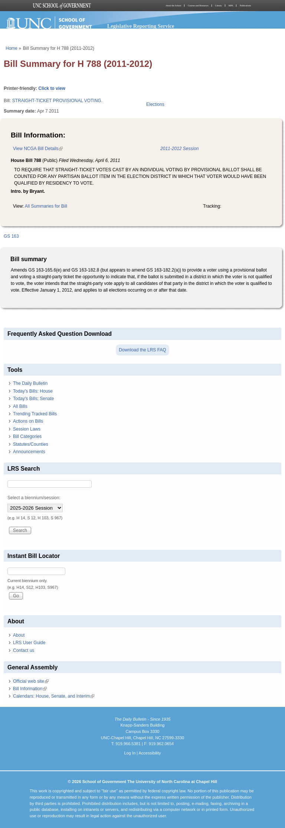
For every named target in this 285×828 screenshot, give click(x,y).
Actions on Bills (28, 421)
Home (11, 48)
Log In (129, 753)
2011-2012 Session (179, 148)
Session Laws (26, 429)
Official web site (31, 681)
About (18, 635)
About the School (173, 5)
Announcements (29, 451)
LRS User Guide (29, 642)
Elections (155, 104)
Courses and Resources (198, 5)
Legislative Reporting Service (140, 26)
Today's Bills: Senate (33, 398)
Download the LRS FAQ (142, 350)
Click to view (51, 88)
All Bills (20, 406)
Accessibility (149, 753)
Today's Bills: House (33, 391)
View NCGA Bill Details (38, 148)
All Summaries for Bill (46, 206)
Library (218, 5)
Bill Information (30, 688)
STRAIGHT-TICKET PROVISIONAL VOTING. (57, 100)
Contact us (23, 650)
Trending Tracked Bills (35, 413)
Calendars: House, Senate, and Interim (53, 696)
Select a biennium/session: (33, 497)
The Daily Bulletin (30, 383)
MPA (231, 5)
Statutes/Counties (30, 444)
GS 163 (11, 236)
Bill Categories (27, 436)
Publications (245, 5)
